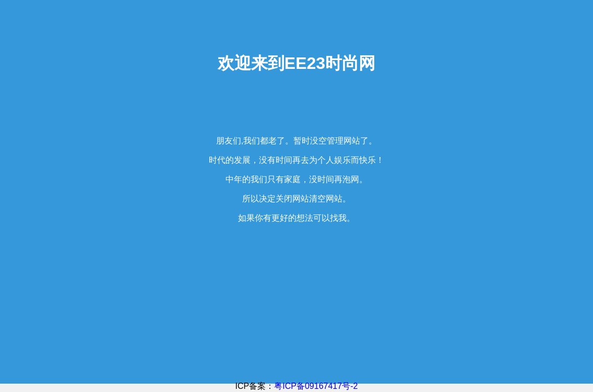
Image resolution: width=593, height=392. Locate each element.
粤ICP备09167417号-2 (316, 386)
